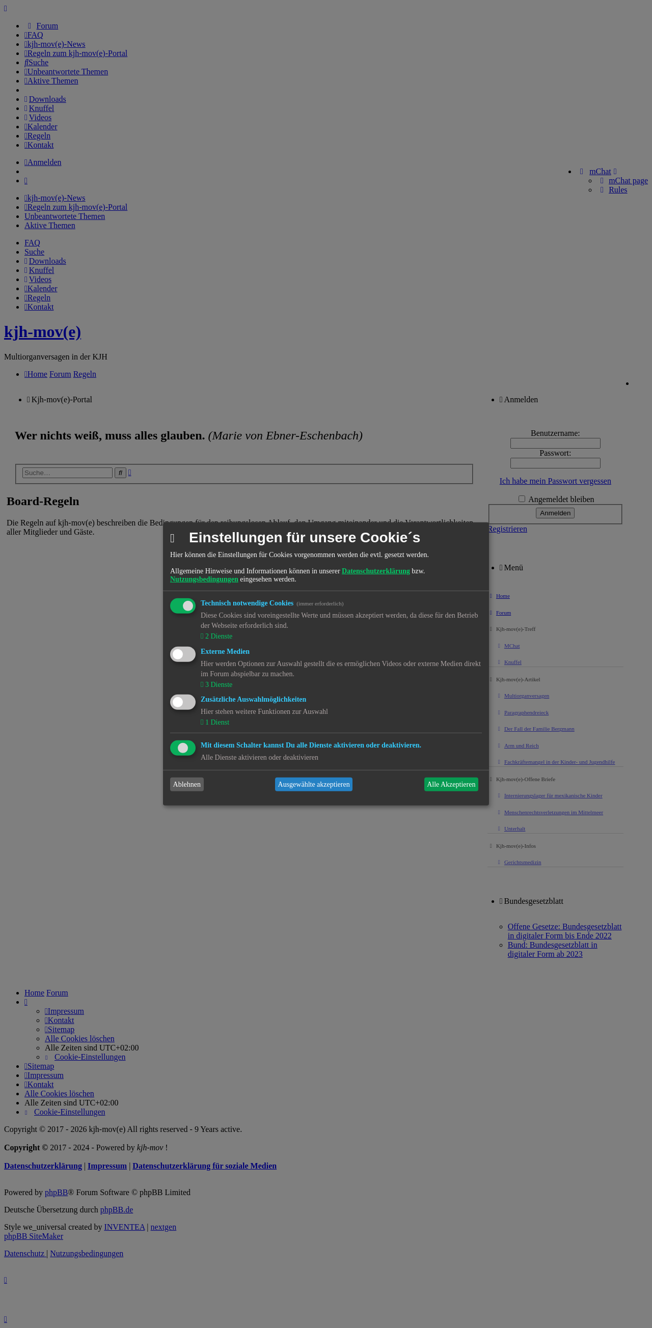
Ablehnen (187, 784)
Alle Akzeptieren (451, 784)
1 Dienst (216, 722)
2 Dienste (217, 636)
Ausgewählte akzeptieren (314, 784)
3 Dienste (217, 684)
